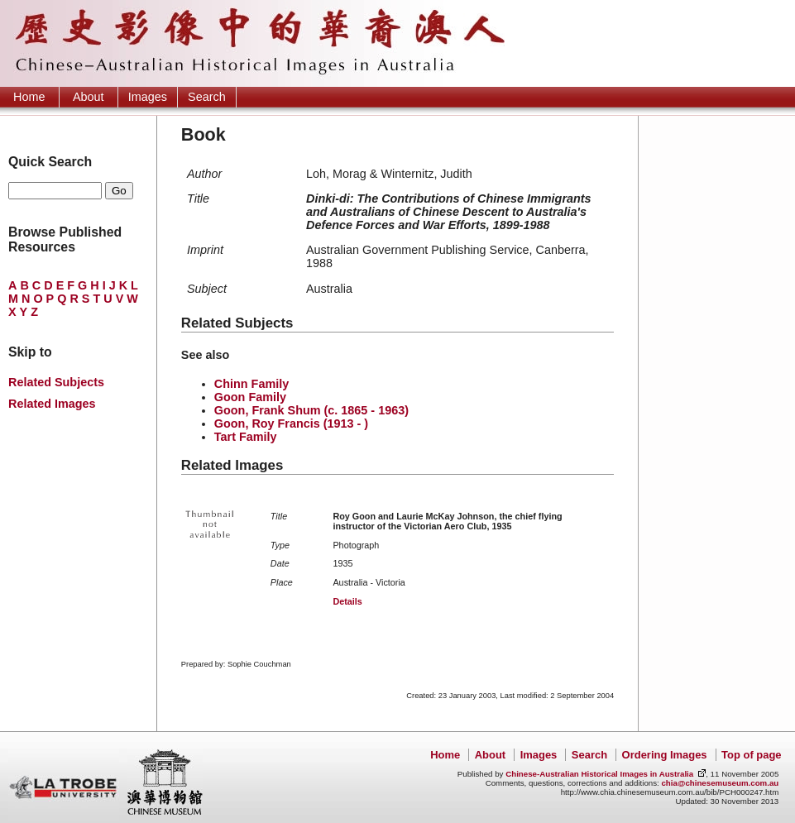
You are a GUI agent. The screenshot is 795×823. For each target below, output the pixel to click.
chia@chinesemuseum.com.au (719, 782)
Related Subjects (56, 382)
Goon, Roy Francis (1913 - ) (291, 423)
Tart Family (245, 436)
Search (207, 96)
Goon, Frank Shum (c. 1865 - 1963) (311, 410)
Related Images (52, 403)
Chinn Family (251, 383)
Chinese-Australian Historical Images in (599, 773)
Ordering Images (664, 755)
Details (347, 601)
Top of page (751, 755)
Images (147, 96)
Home (29, 96)
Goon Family (250, 397)
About (88, 96)
